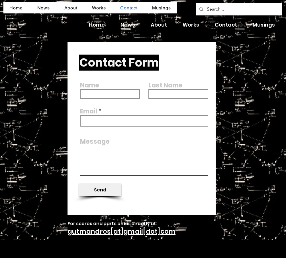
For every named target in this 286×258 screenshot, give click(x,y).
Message (95, 142)
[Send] (100, 190)
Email (88, 111)
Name (89, 85)
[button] (43, 7)
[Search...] (238, 9)
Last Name (165, 85)
